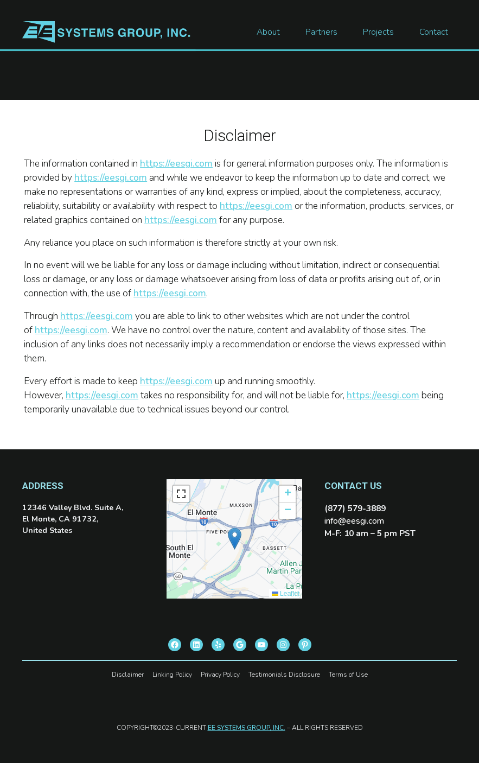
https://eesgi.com (176, 163)
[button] (234, 538)
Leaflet (285, 593)
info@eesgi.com (354, 520)
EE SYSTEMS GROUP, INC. (246, 727)
